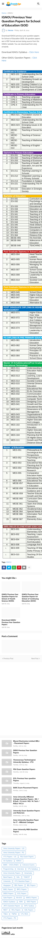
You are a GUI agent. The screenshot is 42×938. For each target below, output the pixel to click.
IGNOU (10, 13)
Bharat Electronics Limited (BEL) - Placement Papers (26, 742)
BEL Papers (31, 885)
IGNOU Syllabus (9, 902)
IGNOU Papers (31, 898)
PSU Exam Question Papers (24, 769)
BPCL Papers (22, 889)
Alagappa (7, 885)
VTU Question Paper (22, 881)
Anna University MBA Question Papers (25, 830)
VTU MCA (24, 914)
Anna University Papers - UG (13, 848)
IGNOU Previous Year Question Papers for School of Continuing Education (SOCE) (30, 597)
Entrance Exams (28, 865)
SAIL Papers (28, 910)
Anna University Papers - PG (13, 852)
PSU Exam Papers (27, 857)
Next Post (35, 658)
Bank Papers (8, 877)
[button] (3, 4)
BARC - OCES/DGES (11, 865)
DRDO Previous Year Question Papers (25, 751)
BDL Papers (18, 885)
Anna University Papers (11, 873)
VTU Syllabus (33, 869)
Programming (8, 869)
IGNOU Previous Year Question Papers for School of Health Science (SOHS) (10, 597)
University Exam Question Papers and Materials (26, 812)
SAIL (18, 877)
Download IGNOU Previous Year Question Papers (11, 622)
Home (4, 13)
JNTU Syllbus (29, 906)
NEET (5, 910)
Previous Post (8, 658)
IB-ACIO (19, 898)
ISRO (21, 902)
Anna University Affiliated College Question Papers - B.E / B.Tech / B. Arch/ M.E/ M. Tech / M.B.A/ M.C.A (26, 800)
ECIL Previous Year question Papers (24, 779)
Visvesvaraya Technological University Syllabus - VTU (24, 761)
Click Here (34, 52)
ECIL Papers (21, 893)
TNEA (5, 914)
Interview (20, 869)
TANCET (27, 877)
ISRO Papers (31, 902)
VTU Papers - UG (9, 857)
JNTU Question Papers (11, 906)
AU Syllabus (7, 861)
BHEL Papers (8, 889)
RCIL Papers (16, 910)
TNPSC (14, 914)
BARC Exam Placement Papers (25, 788)
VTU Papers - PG (9, 918)
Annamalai (28, 873)
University (7, 881)
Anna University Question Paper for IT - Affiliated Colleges (26, 821)
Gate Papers (7, 898)
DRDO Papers (8, 893)
